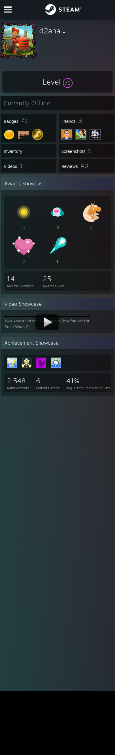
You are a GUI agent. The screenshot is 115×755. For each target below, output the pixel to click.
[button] (58, 82)
